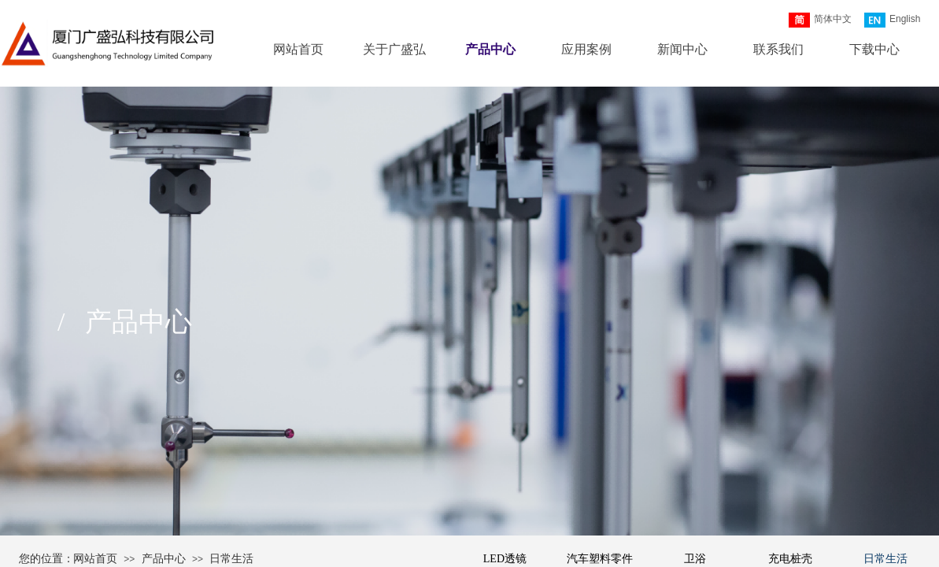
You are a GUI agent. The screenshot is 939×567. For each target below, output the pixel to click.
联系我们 (778, 49)
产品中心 (490, 49)
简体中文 (820, 20)
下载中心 (874, 49)
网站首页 (298, 49)
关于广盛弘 (394, 49)
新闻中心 (682, 49)
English (892, 20)
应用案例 (586, 49)
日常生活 (231, 559)
